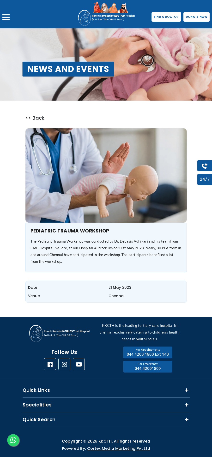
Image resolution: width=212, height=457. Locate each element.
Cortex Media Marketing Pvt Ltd (118, 448)
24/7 (205, 179)
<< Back (35, 118)
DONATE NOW (196, 17)
